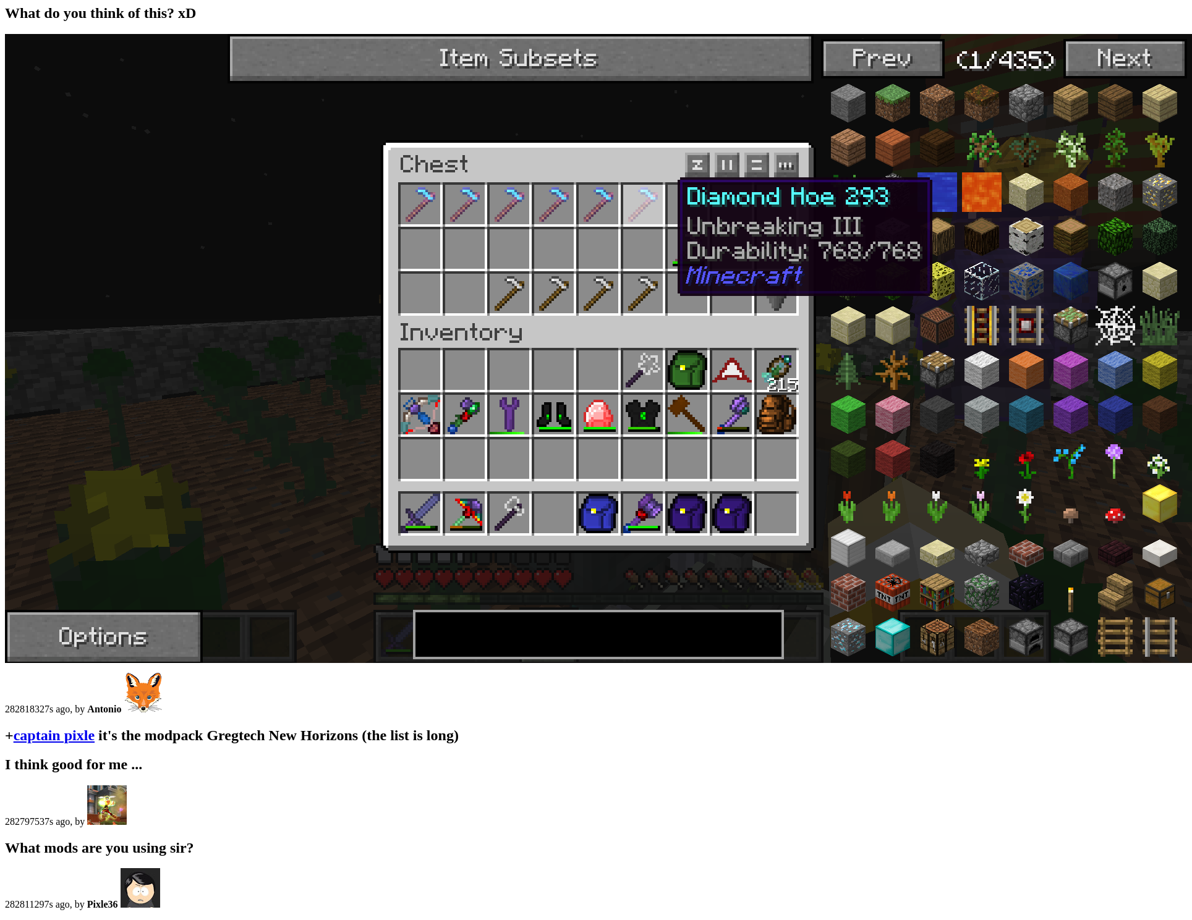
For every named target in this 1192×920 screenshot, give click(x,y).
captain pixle (54, 735)
